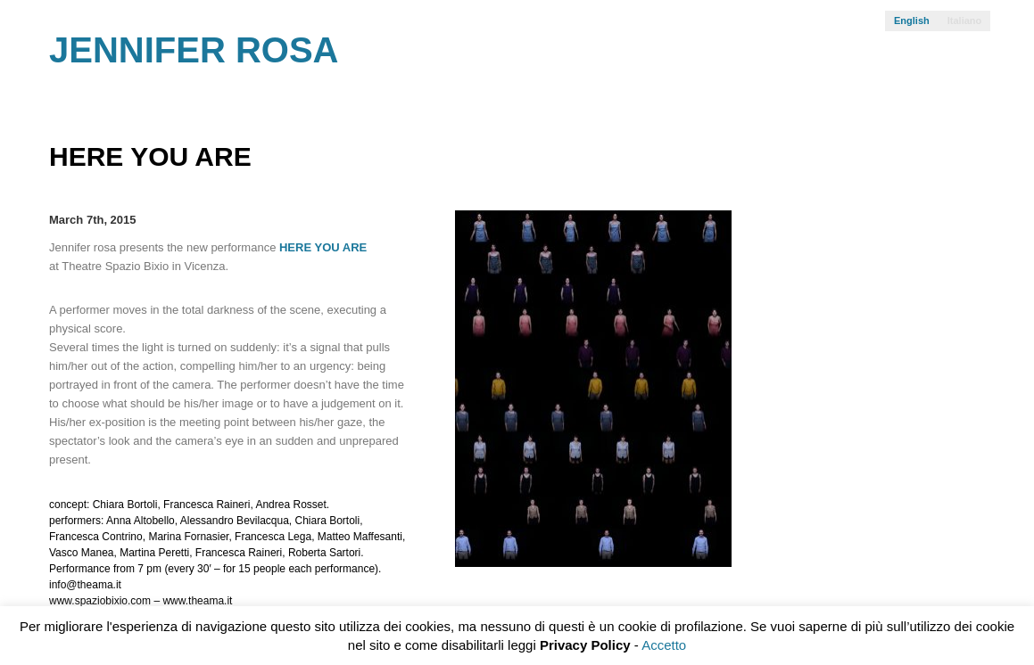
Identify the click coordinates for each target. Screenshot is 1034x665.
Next (969, 167)
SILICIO (1024, 591)
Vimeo (949, 57)
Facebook (977, 57)
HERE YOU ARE (323, 247)
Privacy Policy (585, 645)
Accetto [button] (663, 645)
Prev (938, 167)
